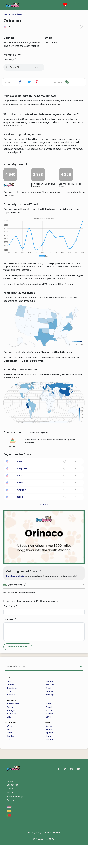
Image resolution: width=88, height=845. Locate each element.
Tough (49, 707)
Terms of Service (51, 832)
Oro (19, 461)
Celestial (50, 684)
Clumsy (49, 713)
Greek (49, 726)
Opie (20, 497)
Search (10, 788)
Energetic (11, 713)
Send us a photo (15, 576)
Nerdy (49, 688)
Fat (8, 739)
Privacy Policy (34, 832)
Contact (11, 800)
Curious (49, 710)
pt (9, 815)
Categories (12, 784)
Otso (20, 482)
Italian (49, 736)
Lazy (9, 717)
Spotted (10, 736)
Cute (9, 681)
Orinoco (18, 14)
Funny (10, 691)
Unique (49, 681)
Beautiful (11, 694)
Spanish (50, 732)
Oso (19, 475)
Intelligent (11, 710)
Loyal (48, 717)
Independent (13, 703)
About (10, 792)
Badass (49, 691)
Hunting (50, 694)
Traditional (12, 688)
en (9, 807)
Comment (9, 619)
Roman (49, 729)
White (9, 726)
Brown (10, 732)
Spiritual (10, 684)
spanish (12, 442)
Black (9, 729)
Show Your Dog (15, 796)
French (49, 739)
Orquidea (23, 468)
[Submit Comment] (17, 646)
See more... (44, 504)
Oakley (21, 489)
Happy (49, 703)
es (9, 811)
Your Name (10, 606)
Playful (10, 707)
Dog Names (8, 14)
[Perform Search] (81, 666)
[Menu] (78, 5)
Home (10, 781)
